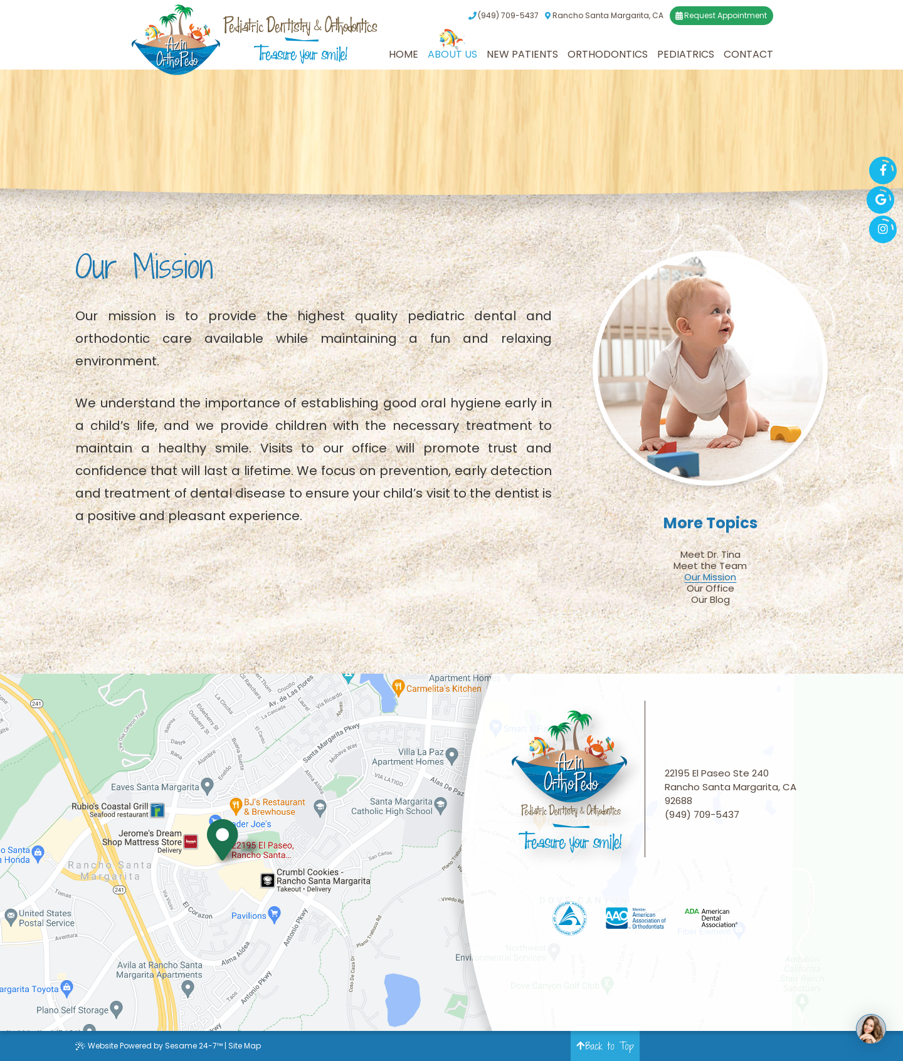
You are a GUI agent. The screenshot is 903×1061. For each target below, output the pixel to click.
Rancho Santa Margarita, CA (604, 15)
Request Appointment (721, 15)
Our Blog (710, 599)
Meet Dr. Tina (710, 554)
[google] (880, 200)
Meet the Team (710, 566)
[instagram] (883, 229)
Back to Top (605, 1046)
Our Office (710, 588)
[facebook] (883, 170)
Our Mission (710, 577)
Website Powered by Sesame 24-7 (149, 1045)
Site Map (244, 1045)
